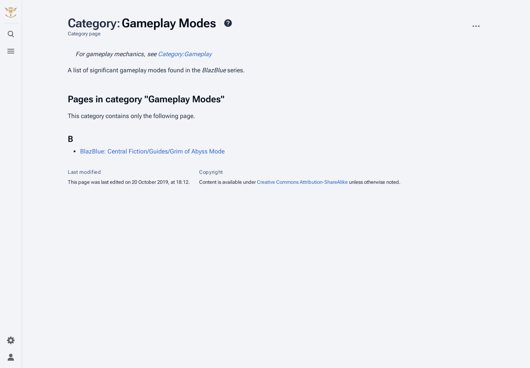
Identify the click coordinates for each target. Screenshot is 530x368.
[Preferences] (10, 340)
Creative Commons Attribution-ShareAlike (302, 182)
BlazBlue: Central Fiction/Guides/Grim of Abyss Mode (152, 151)
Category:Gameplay (184, 54)
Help (228, 23)
